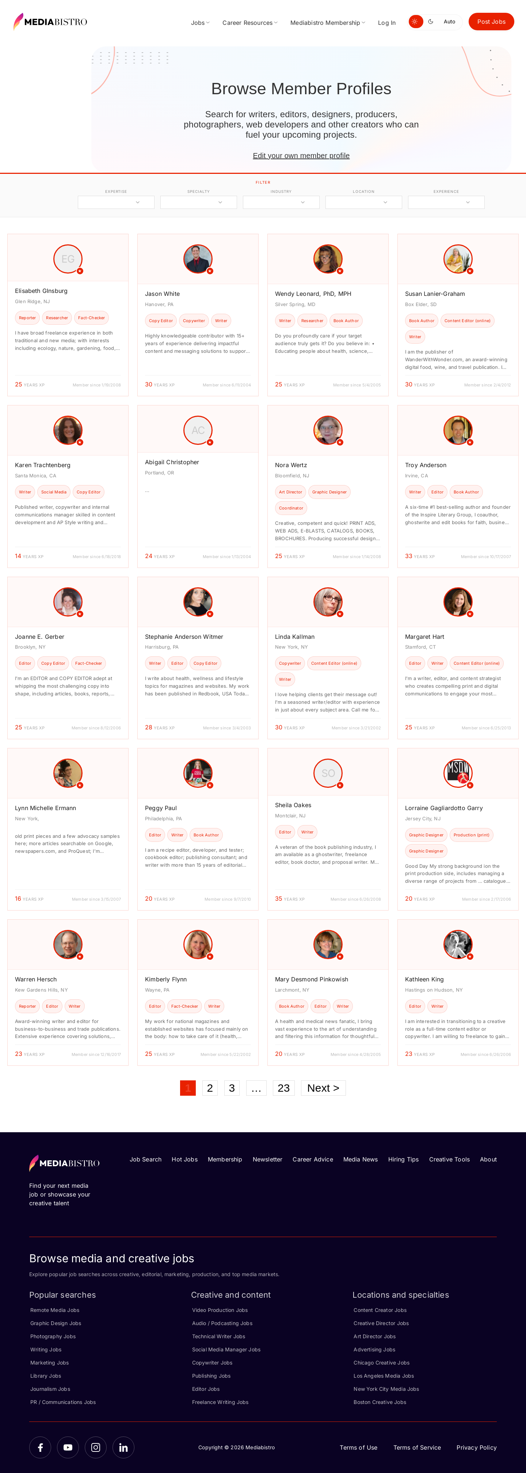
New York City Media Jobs (386, 1389)
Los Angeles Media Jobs (384, 1376)
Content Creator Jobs (380, 1310)
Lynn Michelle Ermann (45, 808)
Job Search (146, 1159)
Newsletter (268, 1159)
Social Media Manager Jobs (226, 1349)
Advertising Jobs (374, 1349)
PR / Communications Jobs (63, 1402)
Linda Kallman (295, 636)
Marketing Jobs (49, 1362)
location (363, 191)
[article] (68, 315)
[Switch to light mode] (416, 21)
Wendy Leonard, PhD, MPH (313, 293)
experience (446, 191)
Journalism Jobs (50, 1389)
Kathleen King (424, 979)
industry (281, 191)
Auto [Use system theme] (449, 21)
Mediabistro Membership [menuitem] (325, 22)
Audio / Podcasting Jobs (222, 1323)
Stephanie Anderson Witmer (184, 636)
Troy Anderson (425, 465)
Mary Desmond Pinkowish (311, 979)
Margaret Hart (424, 636)
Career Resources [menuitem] (247, 22)
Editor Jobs (206, 1389)
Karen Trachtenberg (42, 465)
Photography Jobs (53, 1336)
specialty (198, 191)
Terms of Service (417, 1447)
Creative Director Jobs (381, 1323)
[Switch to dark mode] (432, 21)
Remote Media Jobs (54, 1310)
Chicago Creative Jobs (381, 1362)
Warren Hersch (36, 979)
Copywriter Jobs (212, 1362)
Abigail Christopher (172, 462)
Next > (323, 1088)
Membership (225, 1159)
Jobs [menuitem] (198, 22)
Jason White (162, 293)
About (488, 1159)
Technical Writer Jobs (218, 1336)
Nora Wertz (291, 465)
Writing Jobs (45, 1349)
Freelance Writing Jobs (220, 1402)
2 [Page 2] (210, 1088)
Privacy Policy (477, 1447)
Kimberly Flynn (166, 979)
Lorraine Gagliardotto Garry (444, 808)
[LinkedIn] (123, 1447)
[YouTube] (68, 1447)
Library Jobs (45, 1376)
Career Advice (313, 1159)
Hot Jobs (184, 1159)
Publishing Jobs (211, 1376)
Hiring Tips (403, 1159)
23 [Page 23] (284, 1088)
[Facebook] (40, 1447)
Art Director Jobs (375, 1336)
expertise (116, 191)
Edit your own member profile (301, 156)
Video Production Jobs (220, 1310)
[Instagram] (96, 1447)
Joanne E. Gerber (39, 636)
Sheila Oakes (293, 805)
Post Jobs (491, 21)
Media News (360, 1159)
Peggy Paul (161, 808)
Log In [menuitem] (387, 22)
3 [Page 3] (232, 1088)
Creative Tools (449, 1159)
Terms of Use (358, 1447)
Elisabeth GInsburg (41, 290)
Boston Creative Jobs (380, 1402)
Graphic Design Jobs (55, 1323)
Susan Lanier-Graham (435, 293)
